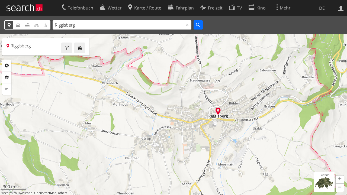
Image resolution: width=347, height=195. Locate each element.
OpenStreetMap (45, 193)
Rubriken (6, 65)
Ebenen (6, 77)
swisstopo (25, 193)
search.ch (10, 193)
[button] (340, 180)
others (62, 193)
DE (322, 8)
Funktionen (6, 89)
